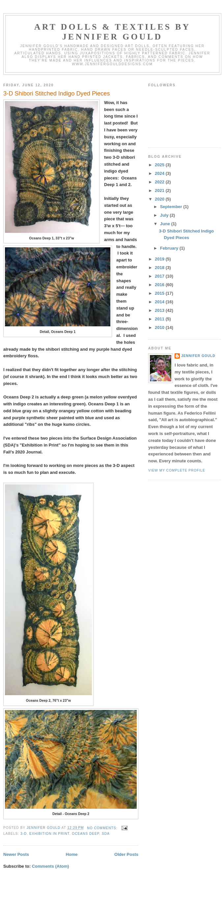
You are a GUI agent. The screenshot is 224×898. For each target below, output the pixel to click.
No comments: (103, 828)
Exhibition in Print (49, 833)
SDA (106, 833)
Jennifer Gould (198, 356)
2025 (160, 164)
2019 (160, 259)
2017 (160, 276)
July (165, 215)
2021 (160, 190)
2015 (160, 293)
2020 (160, 199)
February (170, 248)
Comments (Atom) (50, 866)
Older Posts (126, 854)
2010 (160, 327)
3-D (23, 833)
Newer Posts (16, 854)
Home (71, 854)
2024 (160, 173)
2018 (160, 267)
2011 (160, 318)
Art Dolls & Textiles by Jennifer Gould (112, 31)
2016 (160, 284)
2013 (160, 310)
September (171, 206)
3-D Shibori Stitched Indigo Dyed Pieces (56, 93)
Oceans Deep (85, 833)
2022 (160, 181)
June (165, 223)
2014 (160, 301)
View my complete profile (176, 470)
